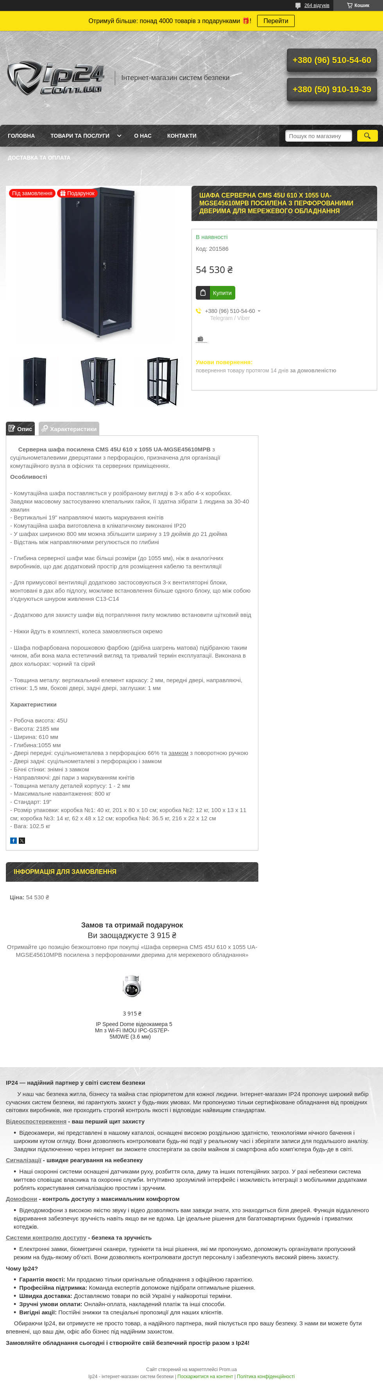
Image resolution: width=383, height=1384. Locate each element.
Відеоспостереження (36, 1121)
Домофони (21, 1198)
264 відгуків (316, 5)
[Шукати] (367, 136)
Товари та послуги (79, 136)
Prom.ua (228, 1369)
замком (178, 753)
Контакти (182, 136)
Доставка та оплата (39, 158)
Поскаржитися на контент (205, 1376)
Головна (21, 136)
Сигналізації (23, 1160)
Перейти (275, 21)
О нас (143, 136)
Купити (222, 292)
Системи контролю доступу (46, 1237)
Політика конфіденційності (266, 1376)
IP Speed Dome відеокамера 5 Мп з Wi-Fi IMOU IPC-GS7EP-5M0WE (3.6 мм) (133, 1030)
